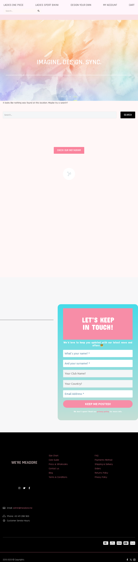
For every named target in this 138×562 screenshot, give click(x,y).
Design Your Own (81, 5)
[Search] (59, 115)
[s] (22, 11)
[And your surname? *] (98, 363)
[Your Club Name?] (98, 373)
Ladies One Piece (13, 5)
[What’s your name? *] (98, 353)
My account (110, 5)
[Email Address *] (98, 394)
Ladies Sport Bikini (47, 5)
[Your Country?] (98, 384)
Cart (131, 5)
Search (128, 115)
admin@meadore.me (22, 508)
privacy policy (103, 412)
